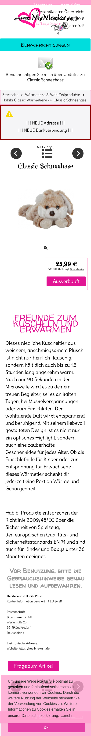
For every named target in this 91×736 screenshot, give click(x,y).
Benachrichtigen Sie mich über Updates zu (45, 69)
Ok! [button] (47, 727)
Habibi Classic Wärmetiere (24, 100)
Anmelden (71, 5)
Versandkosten (77, 269)
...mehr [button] (67, 716)
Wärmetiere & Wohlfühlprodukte (52, 94)
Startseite (42, 5)
